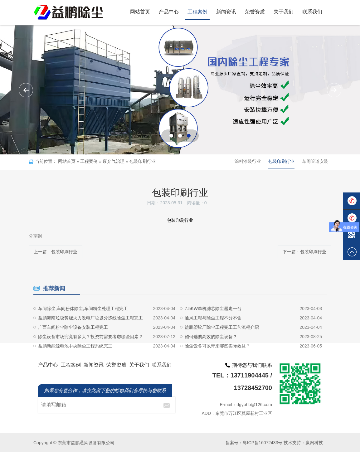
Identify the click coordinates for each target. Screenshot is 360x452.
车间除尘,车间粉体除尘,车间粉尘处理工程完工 (83, 323)
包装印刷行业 (142, 161)
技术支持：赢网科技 (303, 442)
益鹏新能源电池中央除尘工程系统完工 (75, 360)
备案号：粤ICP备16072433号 (254, 442)
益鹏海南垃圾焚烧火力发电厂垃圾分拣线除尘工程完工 (90, 332)
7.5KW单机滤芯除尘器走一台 (213, 323)
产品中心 (169, 11)
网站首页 (140, 11)
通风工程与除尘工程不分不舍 (213, 332)
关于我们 (284, 11)
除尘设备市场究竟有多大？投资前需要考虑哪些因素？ (90, 351)
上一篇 (55, 251)
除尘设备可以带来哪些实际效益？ (217, 360)
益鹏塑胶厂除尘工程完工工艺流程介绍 (222, 342)
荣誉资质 (255, 11)
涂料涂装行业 (248, 161)
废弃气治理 (113, 161)
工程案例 (197, 11)
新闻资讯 (226, 11)
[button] (334, 90)
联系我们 (312, 11)
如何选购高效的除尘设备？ (211, 351)
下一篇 (304, 251)
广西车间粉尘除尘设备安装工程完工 (73, 342)
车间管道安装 (315, 161)
